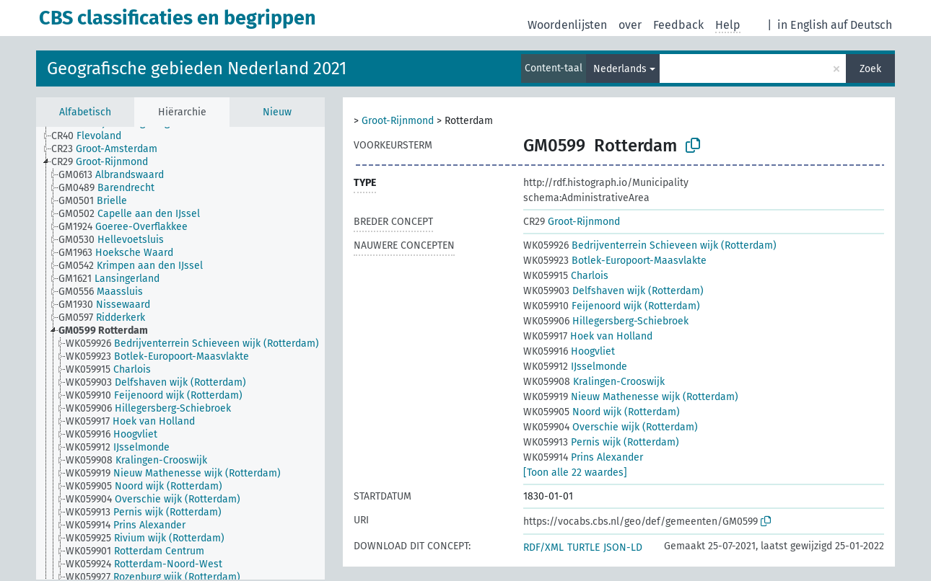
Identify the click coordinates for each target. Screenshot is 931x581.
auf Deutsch (861, 25)
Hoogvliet (569, 351)
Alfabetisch (85, 112)
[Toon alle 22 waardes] (575, 472)
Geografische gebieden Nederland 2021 (196, 68)
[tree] (180, 353)
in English (802, 25)
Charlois (565, 276)
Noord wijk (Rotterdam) (601, 412)
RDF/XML (543, 547)
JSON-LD (622, 547)
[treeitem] (92, 136)
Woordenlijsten (567, 25)
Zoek (870, 69)
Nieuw (277, 112)
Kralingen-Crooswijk (594, 382)
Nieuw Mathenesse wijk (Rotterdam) (630, 397)
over (630, 25)
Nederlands (620, 69)
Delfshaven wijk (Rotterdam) (613, 291)
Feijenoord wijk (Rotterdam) (611, 306)
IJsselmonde (575, 366)
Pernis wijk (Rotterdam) (601, 442)
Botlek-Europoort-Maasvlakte (615, 260)
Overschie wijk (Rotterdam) (610, 427)
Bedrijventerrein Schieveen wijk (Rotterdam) (650, 245)
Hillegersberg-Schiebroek (606, 321)
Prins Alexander (583, 457)
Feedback (678, 25)
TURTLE (583, 547)
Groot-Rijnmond (398, 121)
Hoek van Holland (587, 336)
